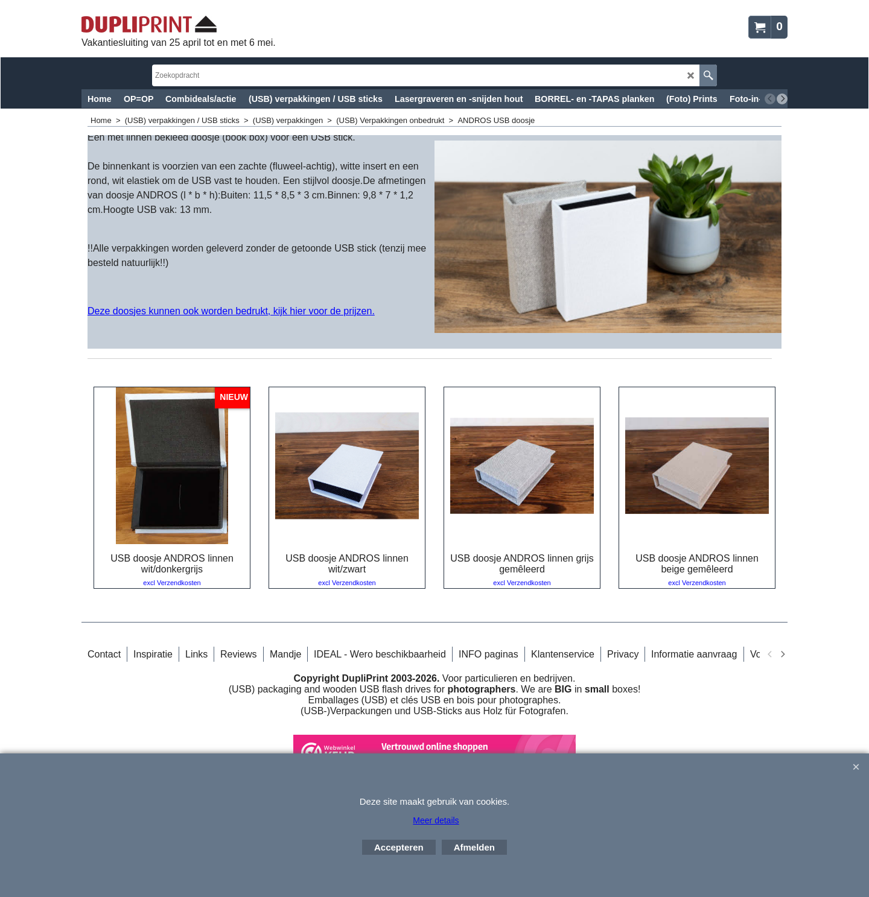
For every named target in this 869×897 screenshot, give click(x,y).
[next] (782, 99)
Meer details (436, 820)
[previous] (770, 99)
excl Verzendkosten (171, 582)
